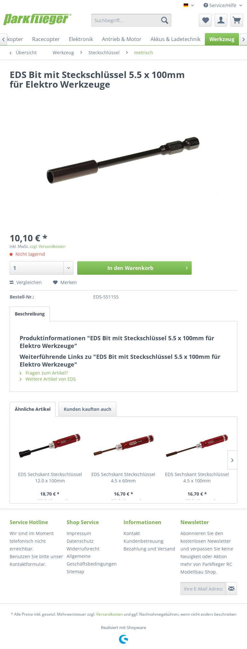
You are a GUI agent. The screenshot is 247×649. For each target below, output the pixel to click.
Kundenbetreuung (143, 541)
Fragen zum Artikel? (44, 373)
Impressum (79, 533)
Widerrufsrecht (83, 549)
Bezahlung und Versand (149, 549)
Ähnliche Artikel (32, 409)
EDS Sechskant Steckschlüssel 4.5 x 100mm (197, 477)
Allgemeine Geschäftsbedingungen (92, 560)
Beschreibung (30, 314)
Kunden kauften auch (87, 409)
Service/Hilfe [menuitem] (221, 5)
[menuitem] (131, 20)
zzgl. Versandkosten (47, 246)
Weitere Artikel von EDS (48, 379)
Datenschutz (80, 541)
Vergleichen (26, 282)
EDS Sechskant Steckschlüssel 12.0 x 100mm (50, 477)
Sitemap (75, 571)
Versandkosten (109, 614)
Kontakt (132, 533)
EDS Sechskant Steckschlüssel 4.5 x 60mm (123, 477)
